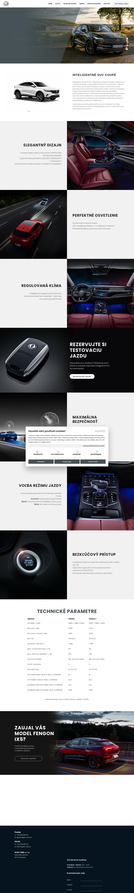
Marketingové (96, 454)
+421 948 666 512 (22, 835)
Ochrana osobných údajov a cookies (93, 445)
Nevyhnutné (38, 454)
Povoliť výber (67, 461)
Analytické (77, 454)
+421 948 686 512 (22, 844)
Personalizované (57, 454)
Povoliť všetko (93, 461)
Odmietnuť (41, 461)
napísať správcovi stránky (62, 889)
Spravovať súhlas (99, 889)
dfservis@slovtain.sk (23, 847)
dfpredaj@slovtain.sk (23, 837)
